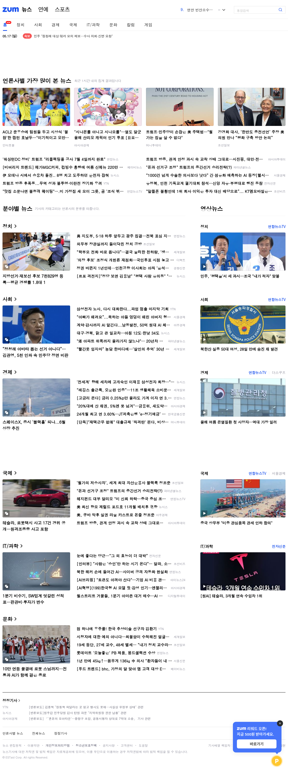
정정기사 (10, 700)
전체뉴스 (38, 733)
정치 (21, 25)
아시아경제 (81, 145)
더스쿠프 (278, 372)
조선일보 (224, 145)
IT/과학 (93, 25)
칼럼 (131, 25)
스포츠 (62, 9)
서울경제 (278, 473)
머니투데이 (153, 145)
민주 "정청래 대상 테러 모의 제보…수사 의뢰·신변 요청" (73, 36)
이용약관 (34, 745)
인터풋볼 (9, 145)
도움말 (143, 745)
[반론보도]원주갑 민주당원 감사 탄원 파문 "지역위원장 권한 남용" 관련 (77, 713)
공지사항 (109, 745)
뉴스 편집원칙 (12, 745)
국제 (73, 25)
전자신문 (278, 546)
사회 (38, 25)
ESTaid (10, 757)
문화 (113, 25)
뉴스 (27, 9)
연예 (43, 9)
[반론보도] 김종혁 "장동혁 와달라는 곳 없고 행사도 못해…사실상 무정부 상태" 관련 (86, 707)
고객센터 (127, 745)
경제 (56, 25)
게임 (148, 25)
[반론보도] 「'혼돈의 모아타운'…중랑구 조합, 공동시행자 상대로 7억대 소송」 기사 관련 (90, 718)
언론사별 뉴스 (13, 733)
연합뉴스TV (276, 226)
